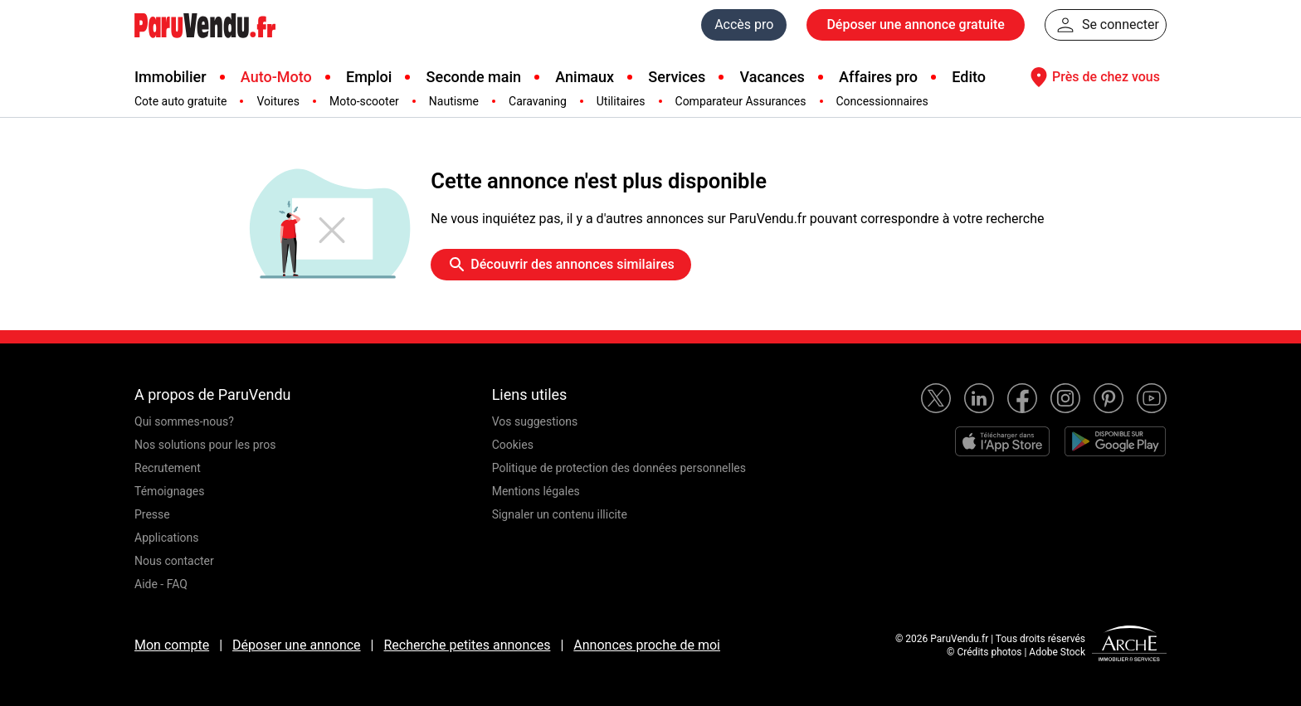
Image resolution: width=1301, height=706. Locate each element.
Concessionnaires (882, 101)
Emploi (369, 76)
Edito (969, 76)
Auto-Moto (276, 76)
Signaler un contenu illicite (559, 514)
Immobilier (170, 76)
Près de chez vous (1093, 77)
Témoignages (169, 491)
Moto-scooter (364, 101)
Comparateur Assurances (740, 101)
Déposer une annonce (296, 645)
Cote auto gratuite (180, 101)
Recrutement (167, 468)
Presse (152, 514)
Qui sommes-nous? (184, 421)
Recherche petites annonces (466, 645)
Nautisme (454, 101)
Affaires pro (878, 76)
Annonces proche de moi (646, 645)
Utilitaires (621, 101)
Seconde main (473, 76)
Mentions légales (536, 491)
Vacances (772, 76)
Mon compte (171, 645)
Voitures (278, 101)
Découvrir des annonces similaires (560, 265)
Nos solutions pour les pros (204, 444)
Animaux (584, 76)
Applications (166, 537)
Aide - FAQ (161, 584)
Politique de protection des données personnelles (619, 468)
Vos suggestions (535, 421)
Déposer (915, 25)
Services (676, 76)
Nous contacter (174, 560)
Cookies (513, 444)
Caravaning (538, 101)
